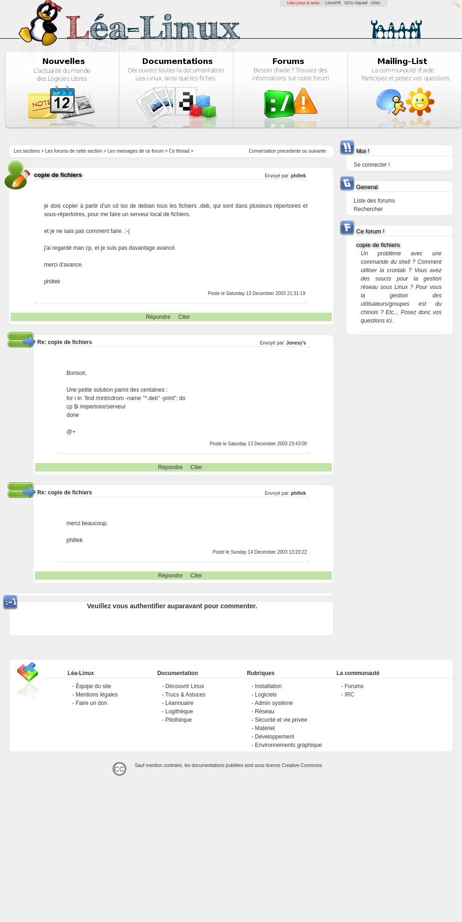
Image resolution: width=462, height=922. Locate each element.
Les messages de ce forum (136, 151)
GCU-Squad (355, 2)
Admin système (274, 703)
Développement (274, 736)
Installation (268, 686)
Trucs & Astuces (185, 694)
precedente (289, 151)
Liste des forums (374, 200)
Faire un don (91, 703)
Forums (354, 686)
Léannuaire (179, 703)
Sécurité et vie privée (281, 720)
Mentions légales (97, 694)
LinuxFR (333, 2)
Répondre (158, 317)
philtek (298, 175)
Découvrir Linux (184, 686)
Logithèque (179, 711)
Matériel (265, 728)
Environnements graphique (288, 745)
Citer (184, 317)
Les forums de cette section (73, 151)
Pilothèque (178, 720)
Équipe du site (93, 686)
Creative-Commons (302, 765)
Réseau (264, 711)
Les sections (27, 151)
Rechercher (368, 209)
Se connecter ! (372, 165)
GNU (375, 2)
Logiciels (266, 694)
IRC (349, 694)
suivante (317, 151)
